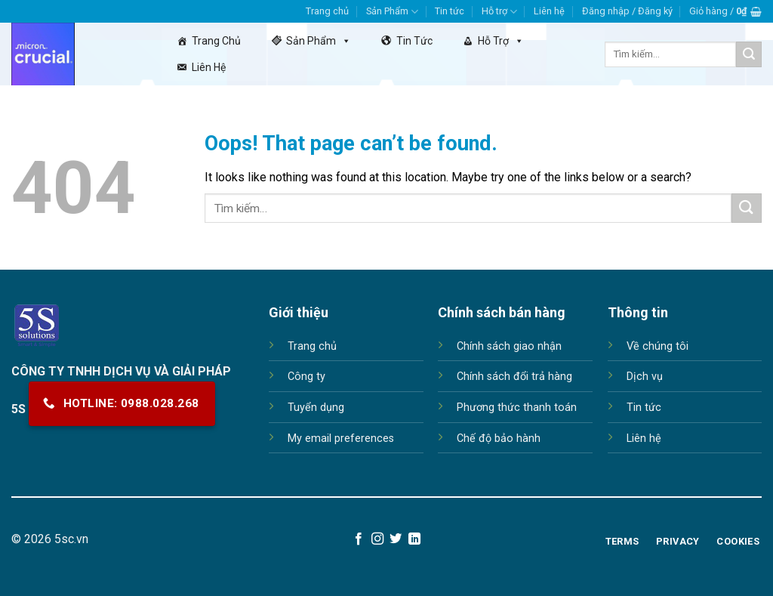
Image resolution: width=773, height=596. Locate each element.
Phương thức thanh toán (517, 407)
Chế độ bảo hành (498, 438)
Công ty (306, 376)
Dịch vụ (645, 376)
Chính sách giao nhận (509, 346)
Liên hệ (549, 11)
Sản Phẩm (392, 12)
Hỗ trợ (499, 12)
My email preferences (341, 438)
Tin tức (449, 11)
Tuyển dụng (316, 407)
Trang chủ (327, 11)
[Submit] (749, 54)
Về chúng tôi (657, 346)
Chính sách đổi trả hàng (514, 376)
